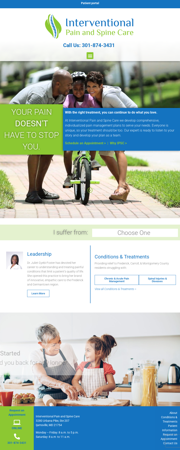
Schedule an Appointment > (85, 143)
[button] (90, 55)
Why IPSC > (118, 143)
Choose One (134, 232)
